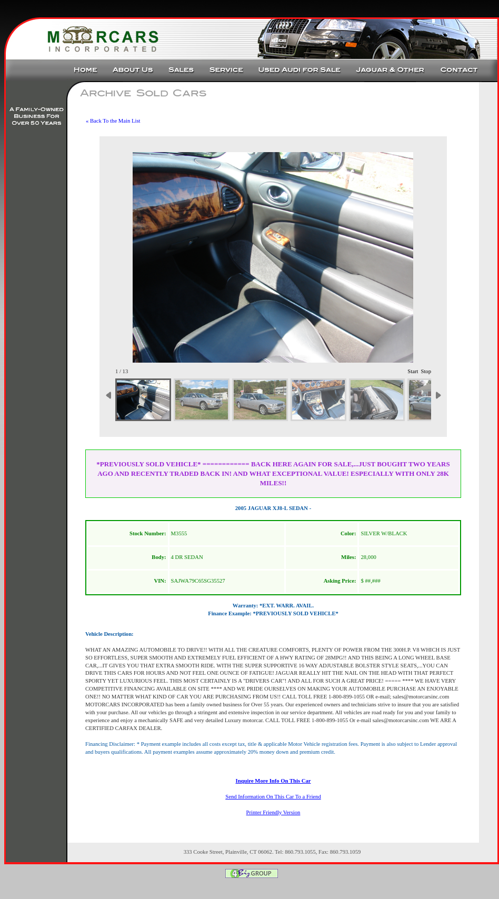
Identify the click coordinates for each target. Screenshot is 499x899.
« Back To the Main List (113, 121)
